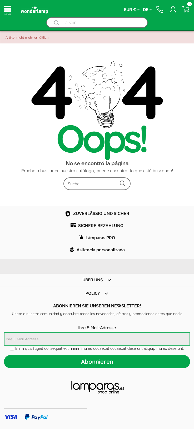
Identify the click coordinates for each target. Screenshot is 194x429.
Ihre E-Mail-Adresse (97, 327)
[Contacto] (160, 9)
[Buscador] (56, 23)
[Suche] (102, 23)
